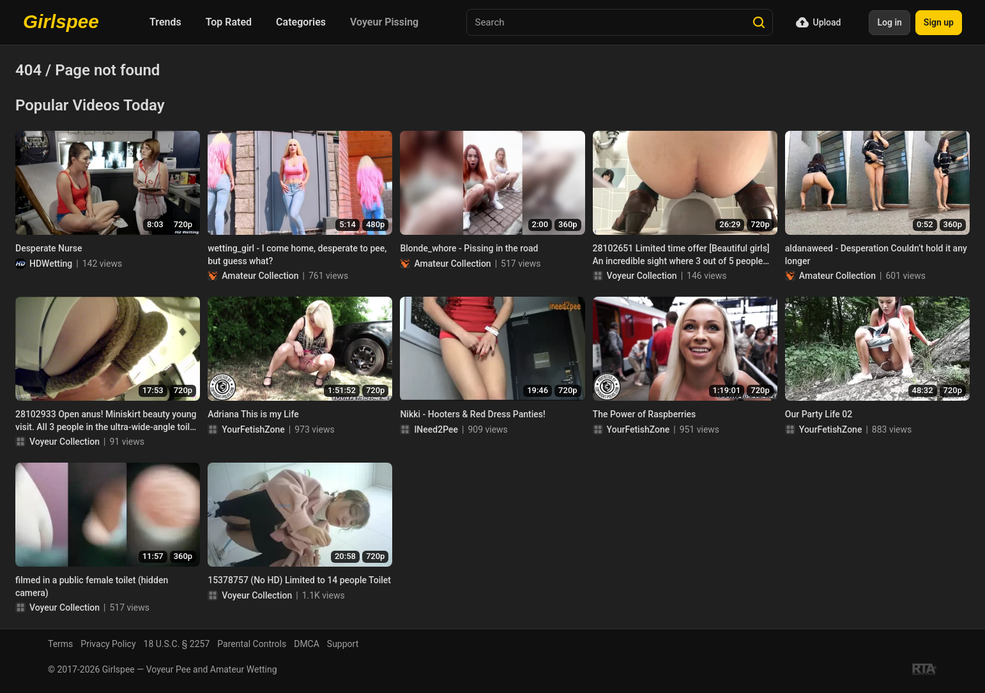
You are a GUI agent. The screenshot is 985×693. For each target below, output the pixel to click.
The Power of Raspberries (644, 414)
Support (342, 644)
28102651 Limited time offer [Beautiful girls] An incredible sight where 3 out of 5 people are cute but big (681, 255)
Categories (301, 22)
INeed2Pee (436, 429)
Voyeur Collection (642, 276)
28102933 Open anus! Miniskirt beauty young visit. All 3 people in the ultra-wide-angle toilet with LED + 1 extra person (106, 421)
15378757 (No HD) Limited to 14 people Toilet (299, 580)
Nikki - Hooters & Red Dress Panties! (472, 414)
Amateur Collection (260, 276)
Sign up (939, 22)
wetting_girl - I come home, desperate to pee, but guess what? (297, 254)
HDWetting (50, 263)
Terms (60, 644)
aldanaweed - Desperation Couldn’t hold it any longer (876, 254)
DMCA (306, 644)
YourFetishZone (253, 429)
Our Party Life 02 (818, 414)
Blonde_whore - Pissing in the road (469, 248)
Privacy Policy (107, 644)
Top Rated (229, 22)
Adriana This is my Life (253, 414)
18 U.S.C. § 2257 (177, 644)
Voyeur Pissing (384, 22)
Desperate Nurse (48, 248)
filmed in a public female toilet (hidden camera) (91, 586)
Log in (889, 22)
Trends (165, 22)
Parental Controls (251, 644)
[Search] (759, 22)
